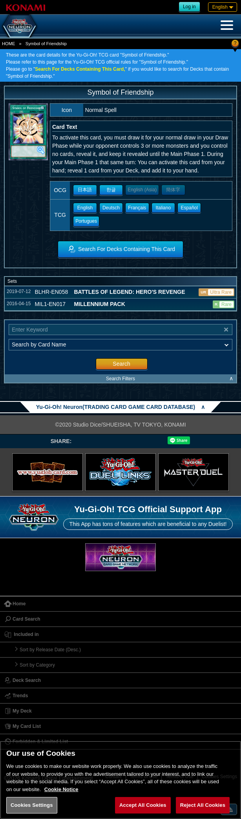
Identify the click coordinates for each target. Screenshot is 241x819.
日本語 (85, 189)
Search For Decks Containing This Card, (80, 69)
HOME (8, 43)
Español (189, 208)
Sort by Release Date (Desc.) (50, 649)
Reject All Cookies (202, 805)
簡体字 (173, 189)
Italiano (163, 208)
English (85, 208)
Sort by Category (37, 665)
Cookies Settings (32, 805)
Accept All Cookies (142, 805)
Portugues (86, 221)
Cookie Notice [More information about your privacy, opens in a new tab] (61, 789)
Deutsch (111, 208)
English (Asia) (142, 189)
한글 (111, 189)
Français (137, 208)
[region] (120, 780)
